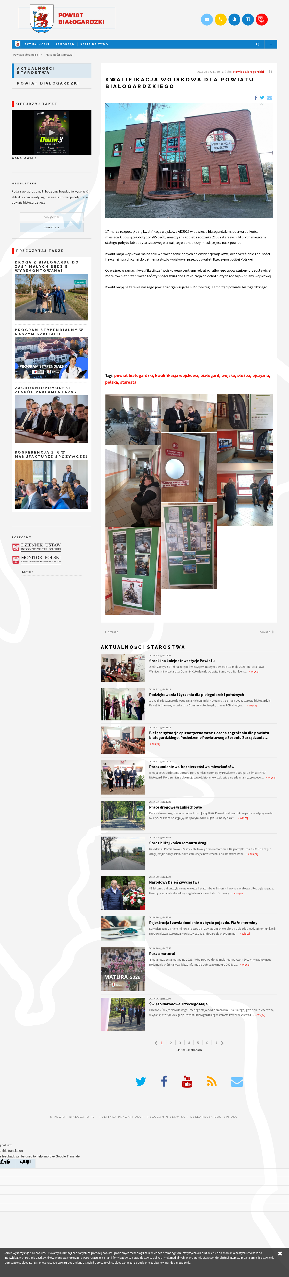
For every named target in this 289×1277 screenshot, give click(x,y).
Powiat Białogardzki (25, 54)
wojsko (228, 375)
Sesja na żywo (94, 44)
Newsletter (24, 183)
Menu (271, 44)
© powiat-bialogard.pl (72, 1116)
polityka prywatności (121, 1116)
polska (111, 382)
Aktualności (37, 44)
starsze (110, 632)
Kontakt (27, 572)
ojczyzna (260, 375)
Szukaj (257, 44)
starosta (128, 382)
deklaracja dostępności (214, 1116)
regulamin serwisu (166, 1116)
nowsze (268, 632)
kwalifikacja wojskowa (176, 375)
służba (243, 375)
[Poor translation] (25, 1163)
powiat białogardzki (133, 375)
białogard (209, 375)
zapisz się (51, 227)
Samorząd (65, 44)
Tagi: (109, 375)
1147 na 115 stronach (189, 1049)
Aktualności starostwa (59, 54)
